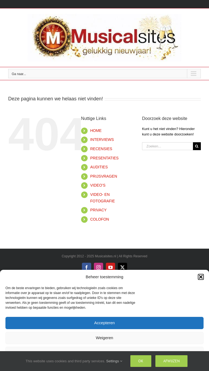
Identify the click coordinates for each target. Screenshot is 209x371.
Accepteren (104, 322)
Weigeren (104, 337)
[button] (201, 277)
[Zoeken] (197, 146)
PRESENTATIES (104, 158)
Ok (140, 360)
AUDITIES (99, 167)
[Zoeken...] (167, 146)
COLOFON (99, 219)
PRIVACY (98, 210)
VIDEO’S (97, 185)
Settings (114, 361)
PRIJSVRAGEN (103, 176)
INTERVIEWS (102, 139)
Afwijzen (171, 360)
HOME (96, 130)
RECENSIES (101, 149)
